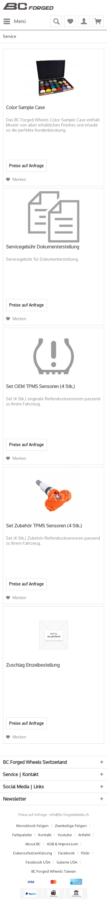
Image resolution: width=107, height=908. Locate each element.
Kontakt (44, 834)
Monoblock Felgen (32, 825)
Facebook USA (38, 862)
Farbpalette (22, 834)
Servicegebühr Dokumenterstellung (42, 247)
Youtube (65, 834)
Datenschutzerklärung (32, 853)
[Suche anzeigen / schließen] (56, 21)
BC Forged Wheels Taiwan (53, 871)
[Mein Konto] (84, 21)
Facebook (66, 853)
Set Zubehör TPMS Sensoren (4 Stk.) (44, 526)
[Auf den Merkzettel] (16, 179)
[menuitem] (14, 21)
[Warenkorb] (98, 21)
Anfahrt (84, 834)
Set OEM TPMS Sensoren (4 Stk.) (40, 386)
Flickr (85, 853)
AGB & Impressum (62, 844)
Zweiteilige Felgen (71, 825)
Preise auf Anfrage (26, 165)
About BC (33, 844)
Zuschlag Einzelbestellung (33, 665)
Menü (14, 20)
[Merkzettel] (70, 21)
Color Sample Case (25, 107)
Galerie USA (66, 862)
